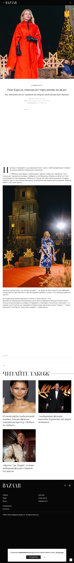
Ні (44, 557)
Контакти (6, 509)
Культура (41, 495)
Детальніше (60, 552)
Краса (5, 501)
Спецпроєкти (7, 506)
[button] (70, 560)
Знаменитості (37, 85)
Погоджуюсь (33, 557)
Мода (4, 498)
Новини (5, 495)
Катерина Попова (39, 98)
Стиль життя (42, 498)
